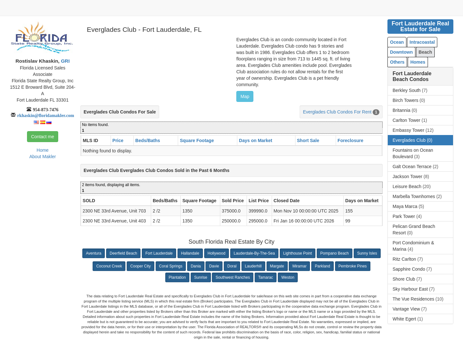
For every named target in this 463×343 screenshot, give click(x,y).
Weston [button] (287, 277)
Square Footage (197, 140)
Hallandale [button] (190, 253)
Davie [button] (214, 266)
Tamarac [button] (265, 277)
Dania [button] (196, 266)
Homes (417, 62)
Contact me (42, 136)
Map (245, 96)
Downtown (401, 52)
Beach (425, 52)
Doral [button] (232, 266)
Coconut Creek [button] (109, 266)
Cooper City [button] (140, 266)
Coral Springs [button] (171, 266)
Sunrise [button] (200, 277)
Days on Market (255, 140)
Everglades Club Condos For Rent (337, 111)
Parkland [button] (322, 266)
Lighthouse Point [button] (297, 253)
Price (118, 140)
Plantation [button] (177, 277)
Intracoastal (422, 42)
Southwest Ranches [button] (232, 277)
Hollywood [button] (216, 253)
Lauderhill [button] (253, 266)
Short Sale (308, 140)
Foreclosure (350, 140)
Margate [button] (277, 266)
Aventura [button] (93, 253)
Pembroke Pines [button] (353, 266)
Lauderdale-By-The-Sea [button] (254, 253)
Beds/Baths (147, 140)
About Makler (42, 156)
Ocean (397, 42)
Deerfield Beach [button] (123, 253)
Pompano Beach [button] (334, 253)
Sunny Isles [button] (367, 253)
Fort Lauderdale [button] (159, 253)
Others (397, 62)
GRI (64, 61)
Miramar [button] (299, 266)
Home (43, 150)
